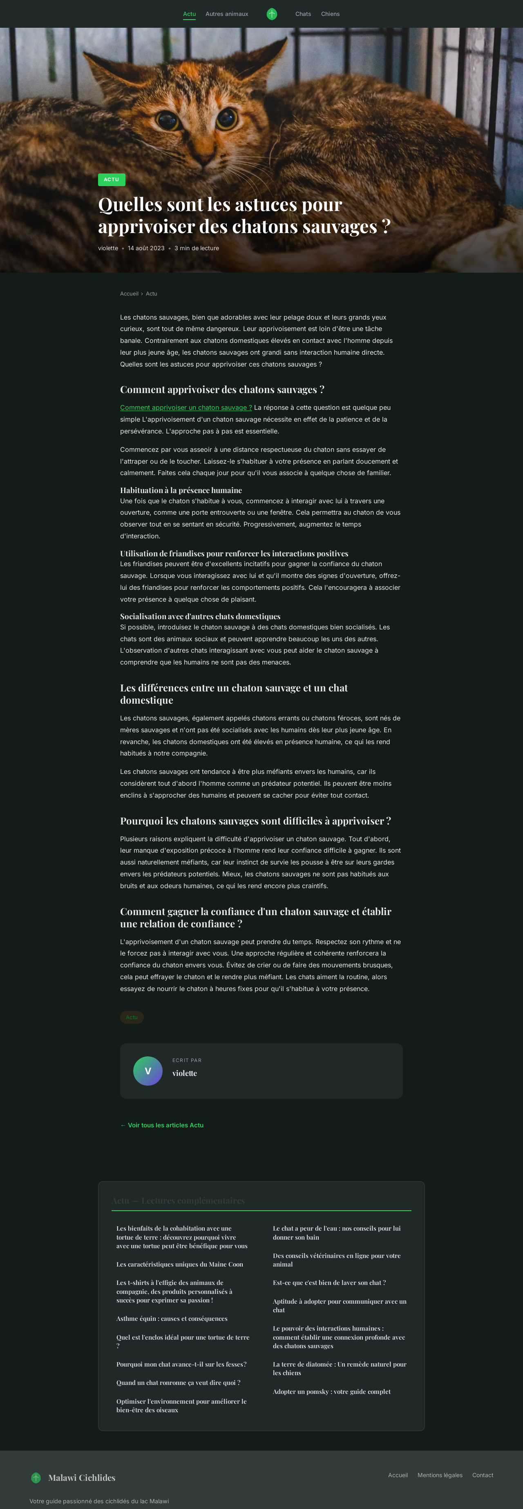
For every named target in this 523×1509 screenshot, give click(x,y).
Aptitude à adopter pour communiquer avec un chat (340, 1305)
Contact (483, 1474)
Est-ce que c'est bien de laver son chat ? (329, 1282)
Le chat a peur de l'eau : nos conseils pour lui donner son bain (337, 1232)
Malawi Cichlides (72, 1477)
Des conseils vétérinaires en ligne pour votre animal (337, 1259)
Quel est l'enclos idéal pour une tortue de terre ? (183, 1341)
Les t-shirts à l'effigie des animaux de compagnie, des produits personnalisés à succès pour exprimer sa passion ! (174, 1291)
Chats (303, 13)
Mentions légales (440, 1474)
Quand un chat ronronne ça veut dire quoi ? (178, 1382)
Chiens (330, 13)
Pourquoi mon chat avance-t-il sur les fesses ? (181, 1364)
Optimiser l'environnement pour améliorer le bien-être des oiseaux (181, 1405)
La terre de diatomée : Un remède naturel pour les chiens (340, 1368)
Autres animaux (227, 13)
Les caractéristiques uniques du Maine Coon (179, 1264)
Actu (189, 13)
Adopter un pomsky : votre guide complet (332, 1391)
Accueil (129, 293)
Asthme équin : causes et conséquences (172, 1318)
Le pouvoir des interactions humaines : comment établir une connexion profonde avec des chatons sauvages (339, 1337)
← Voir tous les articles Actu (161, 1125)
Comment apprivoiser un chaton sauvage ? (186, 407)
